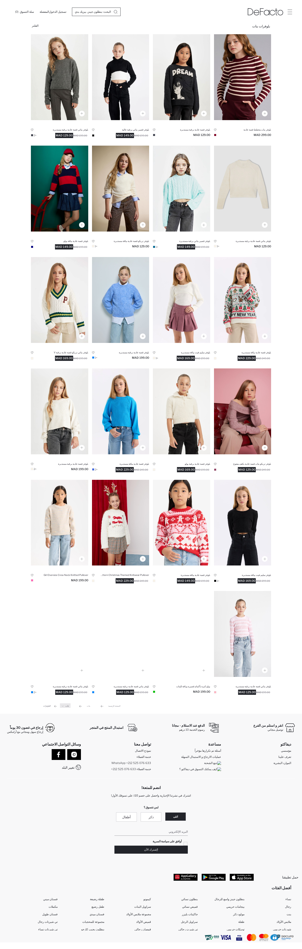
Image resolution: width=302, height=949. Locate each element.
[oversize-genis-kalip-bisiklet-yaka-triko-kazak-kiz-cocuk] (59, 523)
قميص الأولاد (143, 922)
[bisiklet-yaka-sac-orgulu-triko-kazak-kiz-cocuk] (120, 300)
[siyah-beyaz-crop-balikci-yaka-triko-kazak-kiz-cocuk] (120, 77)
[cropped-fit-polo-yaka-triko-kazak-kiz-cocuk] (181, 634)
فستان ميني (50, 900)
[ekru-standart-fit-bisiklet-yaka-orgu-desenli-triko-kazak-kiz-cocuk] (59, 411)
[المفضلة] (44, 12)
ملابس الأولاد (284, 922)
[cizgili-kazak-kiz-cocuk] (242, 77)
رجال (288, 907)
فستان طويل (50, 915)
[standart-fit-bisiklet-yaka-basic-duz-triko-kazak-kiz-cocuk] (59, 77)
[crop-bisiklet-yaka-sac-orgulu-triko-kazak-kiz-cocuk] (181, 189)
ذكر (151, 817)
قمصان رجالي (142, 930)
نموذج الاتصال (143, 751)
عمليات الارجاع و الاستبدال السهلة (201, 757)
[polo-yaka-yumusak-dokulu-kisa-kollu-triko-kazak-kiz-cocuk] (181, 411)
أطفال (126, 817)
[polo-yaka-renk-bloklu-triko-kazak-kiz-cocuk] (59, 189)
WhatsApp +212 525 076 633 (131, 763)
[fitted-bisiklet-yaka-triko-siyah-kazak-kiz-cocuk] (242, 523)
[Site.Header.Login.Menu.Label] (290, 12)
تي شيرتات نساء (48, 930)
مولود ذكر (238, 915)
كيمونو (147, 900)
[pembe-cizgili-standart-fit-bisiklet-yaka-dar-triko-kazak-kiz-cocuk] (242, 634)
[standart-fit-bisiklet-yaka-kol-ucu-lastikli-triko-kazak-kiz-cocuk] (120, 411)
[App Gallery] (185, 877)
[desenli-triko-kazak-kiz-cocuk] (181, 523)
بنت (289, 915)
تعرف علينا (284, 757)
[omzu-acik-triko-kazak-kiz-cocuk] (242, 411)
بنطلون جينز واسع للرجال (229, 900)
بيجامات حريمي (235, 907)
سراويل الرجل (189, 922)
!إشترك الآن (151, 850)
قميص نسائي (190, 907)
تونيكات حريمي (235, 930)
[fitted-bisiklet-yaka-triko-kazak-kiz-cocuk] (181, 300)
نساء (288, 900)
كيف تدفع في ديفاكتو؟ (208, 775)
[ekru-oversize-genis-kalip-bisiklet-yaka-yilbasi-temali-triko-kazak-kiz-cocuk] (120, 523)
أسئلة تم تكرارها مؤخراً (208, 751)
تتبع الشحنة (212, 763)
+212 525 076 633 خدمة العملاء (131, 769)
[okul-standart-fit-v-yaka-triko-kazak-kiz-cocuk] (59, 300)
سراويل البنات (142, 907)
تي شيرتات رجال (48, 922)
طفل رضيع (98, 907)
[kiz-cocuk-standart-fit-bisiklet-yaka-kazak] (120, 634)
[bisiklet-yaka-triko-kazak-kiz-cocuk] (120, 189)
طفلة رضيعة (97, 900)
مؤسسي (286, 751)
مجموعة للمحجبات (93, 922)
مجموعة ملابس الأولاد (138, 915)
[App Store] (242, 877)
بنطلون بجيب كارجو (92, 930)
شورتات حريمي (282, 930)
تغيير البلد (68, 767)
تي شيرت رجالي (188, 930)
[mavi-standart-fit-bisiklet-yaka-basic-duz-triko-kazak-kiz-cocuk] (59, 634)
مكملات (53, 907)
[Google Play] (213, 877)
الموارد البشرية (282, 763)
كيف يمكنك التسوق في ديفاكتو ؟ (200, 770)
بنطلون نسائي (189, 900)
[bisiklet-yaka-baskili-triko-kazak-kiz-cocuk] (181, 77)
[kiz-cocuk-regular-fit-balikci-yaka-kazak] (242, 300)
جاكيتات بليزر (190, 915)
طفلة (241, 922)
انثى (175, 817)
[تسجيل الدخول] (57, 12)
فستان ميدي (97, 915)
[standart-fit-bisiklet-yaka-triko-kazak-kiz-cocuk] (242, 189)
